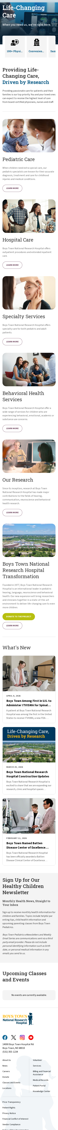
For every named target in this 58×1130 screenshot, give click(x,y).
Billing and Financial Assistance (42, 1073)
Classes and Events (11, 1082)
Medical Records (40, 1080)
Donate (5, 1077)
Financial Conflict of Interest (15, 1118)
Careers (6, 1071)
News (5, 1065)
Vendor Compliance (11, 1124)
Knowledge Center (41, 1091)
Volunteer (37, 1060)
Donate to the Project (18, 616)
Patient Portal (39, 1085)
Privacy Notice (9, 1113)
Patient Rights (8, 1107)
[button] (15, 46)
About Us (6, 1060)
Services (37, 1065)
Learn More (12, 188)
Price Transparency (11, 1102)
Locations (6, 1088)
